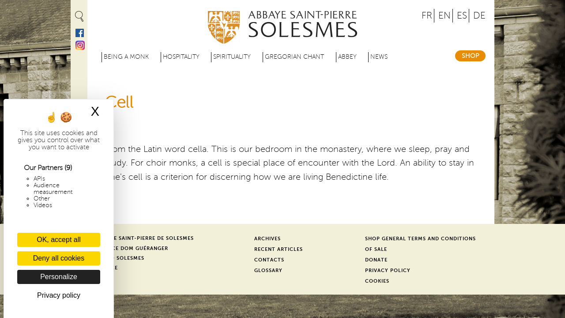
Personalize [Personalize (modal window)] (58, 276)
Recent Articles (278, 249)
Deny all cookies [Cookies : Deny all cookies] (59, 258)
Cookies (377, 281)
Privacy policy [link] (58, 295)
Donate (376, 260)
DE (479, 16)
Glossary (268, 270)
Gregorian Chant (294, 56)
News (379, 56)
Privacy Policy (388, 270)
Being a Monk (126, 56)
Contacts (269, 260)
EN (444, 16)
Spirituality (232, 56)
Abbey (347, 56)
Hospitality (181, 56)
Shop (470, 56)
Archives (267, 239)
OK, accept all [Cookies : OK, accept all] (59, 239)
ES (462, 16)
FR (427, 16)
